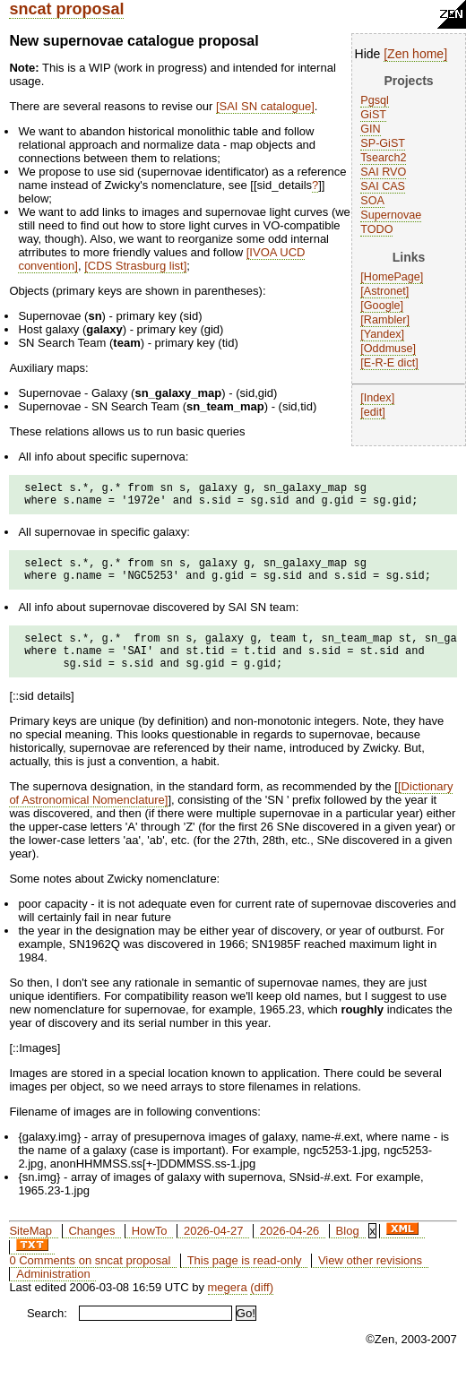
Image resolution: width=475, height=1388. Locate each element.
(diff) (261, 1306)
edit (373, 412)
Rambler (385, 320)
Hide (368, 54)
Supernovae (390, 215)
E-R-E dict (389, 363)
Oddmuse (388, 348)
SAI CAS (382, 186)
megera (227, 1306)
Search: (47, 1332)
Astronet (385, 291)
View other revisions (370, 1279)
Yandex (383, 334)
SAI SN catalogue (266, 106)
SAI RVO (383, 172)
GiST (373, 114)
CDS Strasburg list (136, 265)
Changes (91, 1249)
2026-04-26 (290, 1249)
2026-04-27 (214, 1249)
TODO (376, 229)
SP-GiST (382, 143)
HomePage (392, 277)
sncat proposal (66, 9)
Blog (347, 1249)
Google (382, 305)
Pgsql (374, 100)
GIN (370, 129)
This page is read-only (244, 1279)
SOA (372, 200)
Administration (53, 1292)
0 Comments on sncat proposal (89, 1279)
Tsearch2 (383, 157)
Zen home (415, 54)
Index (378, 398)
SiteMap (30, 1249)
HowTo (150, 1249)
